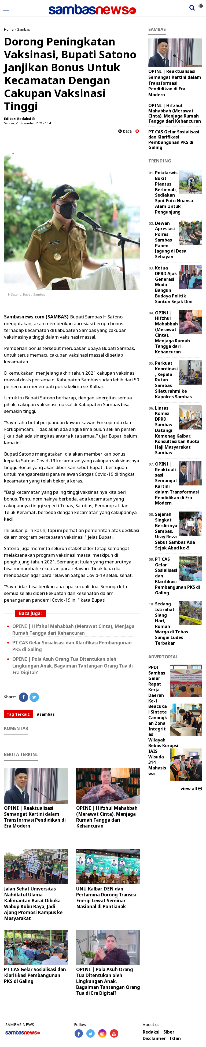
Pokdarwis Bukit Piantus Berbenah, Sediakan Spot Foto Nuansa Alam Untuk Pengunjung (174, 192)
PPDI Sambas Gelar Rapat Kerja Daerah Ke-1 (156, 684)
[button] (200, 3)
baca (125, 131)
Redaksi (151, 1032)
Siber (168, 1032)
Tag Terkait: (18, 714)
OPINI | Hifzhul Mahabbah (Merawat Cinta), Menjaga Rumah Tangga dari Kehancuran (107, 817)
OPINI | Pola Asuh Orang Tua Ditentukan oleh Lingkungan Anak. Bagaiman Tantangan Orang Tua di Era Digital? (72, 666)
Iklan (175, 1038)
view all (191, 789)
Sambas (23, 29)
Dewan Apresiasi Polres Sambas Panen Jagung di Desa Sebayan (170, 240)
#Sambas (46, 714)
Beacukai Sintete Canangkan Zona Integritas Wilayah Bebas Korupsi (163, 725)
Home (9, 29)
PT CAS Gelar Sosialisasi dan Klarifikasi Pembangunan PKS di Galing (35, 975)
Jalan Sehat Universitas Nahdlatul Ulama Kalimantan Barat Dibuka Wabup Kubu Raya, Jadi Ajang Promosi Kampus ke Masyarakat (33, 903)
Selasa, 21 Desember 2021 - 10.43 (28, 123)
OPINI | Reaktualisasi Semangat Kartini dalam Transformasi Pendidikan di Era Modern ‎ (35, 817)
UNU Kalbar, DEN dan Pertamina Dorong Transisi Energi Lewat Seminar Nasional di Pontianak (106, 898)
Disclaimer (154, 1038)
